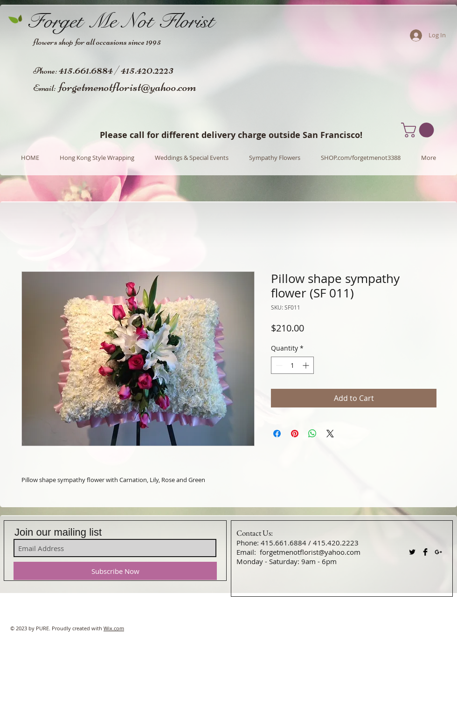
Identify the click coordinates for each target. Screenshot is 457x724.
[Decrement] (278, 365)
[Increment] (306, 365)
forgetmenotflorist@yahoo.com (127, 87)
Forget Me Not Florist (120, 21)
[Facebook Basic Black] (425, 552)
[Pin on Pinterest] (294, 433)
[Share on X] (330, 433)
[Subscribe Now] (115, 571)
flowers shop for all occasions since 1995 (97, 42)
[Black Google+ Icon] (438, 552)
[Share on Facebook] (277, 433)
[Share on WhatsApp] (312, 433)
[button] (419, 130)
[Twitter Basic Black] (412, 552)
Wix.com (114, 628)
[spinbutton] (292, 365)
